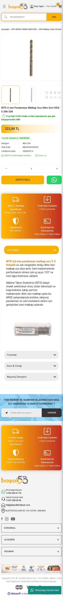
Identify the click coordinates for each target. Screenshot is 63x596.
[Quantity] (31, 168)
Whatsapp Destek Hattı (44, 590)
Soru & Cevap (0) (16, 365)
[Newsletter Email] (31, 412)
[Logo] (18, 6)
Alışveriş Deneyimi (16, 376)
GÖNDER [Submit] (52, 412)
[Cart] (60, 6)
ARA (54, 17)
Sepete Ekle (22, 179)
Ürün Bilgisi (13, 249)
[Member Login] (31, 6)
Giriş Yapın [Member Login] (39, 6)
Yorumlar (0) (13, 354)
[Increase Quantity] (57, 168)
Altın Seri (27, 143)
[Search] (31, 17)
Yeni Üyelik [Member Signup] (51, 6)
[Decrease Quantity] (6, 168)
